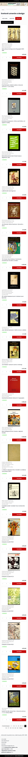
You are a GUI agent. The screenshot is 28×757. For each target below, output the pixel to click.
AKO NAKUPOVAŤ (5, 740)
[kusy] (6, 57)
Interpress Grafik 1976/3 (8, 679)
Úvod (3, 9)
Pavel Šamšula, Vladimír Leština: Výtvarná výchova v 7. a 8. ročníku (12, 85)
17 (8, 728)
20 (15, 728)
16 (6, 728)
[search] (26, 4)
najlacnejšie (4, 18)
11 (16, 726)
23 (17, 728)
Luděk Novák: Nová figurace (9, 191)
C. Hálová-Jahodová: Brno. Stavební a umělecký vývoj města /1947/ (14, 470)
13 (20, 726)
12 (18, 726)
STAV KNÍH (4, 739)
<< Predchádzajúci (6, 726)
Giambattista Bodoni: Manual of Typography (13, 398)
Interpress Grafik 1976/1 (7, 611)
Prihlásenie (17, 0)
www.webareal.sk (19, 755)
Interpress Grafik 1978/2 (8, 542)
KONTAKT (4, 744)
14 (23, 726)
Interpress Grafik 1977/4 (8, 576)
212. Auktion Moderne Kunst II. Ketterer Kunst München (13, 297)
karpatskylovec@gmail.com (8, 745)
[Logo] (14, 4)
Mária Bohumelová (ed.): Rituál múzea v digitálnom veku (12, 156)
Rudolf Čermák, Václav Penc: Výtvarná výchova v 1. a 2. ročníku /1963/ (13, 711)
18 (10, 728)
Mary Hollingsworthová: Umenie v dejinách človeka (12, 432)
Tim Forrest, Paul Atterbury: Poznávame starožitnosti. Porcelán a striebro (11, 259)
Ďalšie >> (21, 728)
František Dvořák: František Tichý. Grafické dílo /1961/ (13, 506)
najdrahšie (11, 18)
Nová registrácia (24, 0)
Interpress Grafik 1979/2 (8, 644)
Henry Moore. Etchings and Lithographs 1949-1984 (13, 49)
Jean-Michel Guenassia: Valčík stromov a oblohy (14, 330)
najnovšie (18, 18)
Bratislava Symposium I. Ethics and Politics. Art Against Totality (13, 121)
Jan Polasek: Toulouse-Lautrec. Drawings (12, 364)
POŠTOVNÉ (4, 742)
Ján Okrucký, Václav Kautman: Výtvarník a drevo (12, 225)
